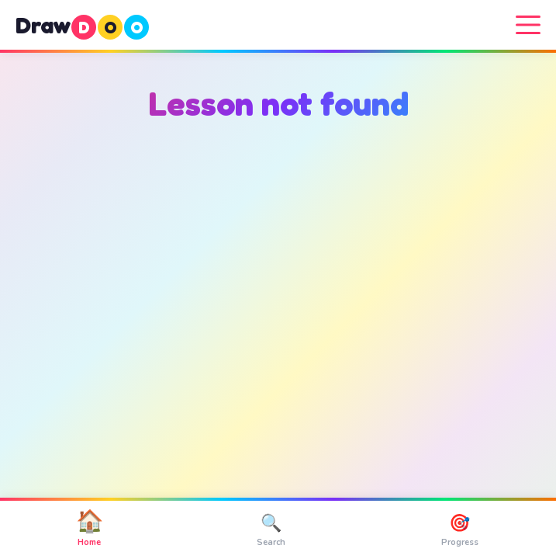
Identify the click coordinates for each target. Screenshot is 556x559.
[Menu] (528, 25)
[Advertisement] (278, 284)
